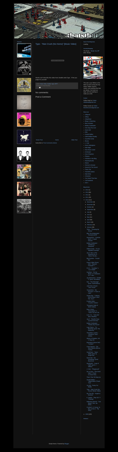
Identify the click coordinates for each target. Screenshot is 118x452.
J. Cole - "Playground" (93, 369)
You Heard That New (91, 178)
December (90, 202)
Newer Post (39, 140)
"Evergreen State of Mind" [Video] (92, 306)
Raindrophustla (89, 160)
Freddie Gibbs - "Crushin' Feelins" (92, 302)
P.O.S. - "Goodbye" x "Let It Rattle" (93, 268)
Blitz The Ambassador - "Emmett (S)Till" (93, 234)
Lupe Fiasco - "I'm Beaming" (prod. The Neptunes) (93, 329)
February (89, 224)
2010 (87, 200)
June (88, 214)
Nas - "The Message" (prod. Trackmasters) (93, 282)
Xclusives (88, 176)
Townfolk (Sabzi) (90, 171)
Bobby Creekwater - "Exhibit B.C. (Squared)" (92, 244)
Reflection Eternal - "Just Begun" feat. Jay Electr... (94, 403)
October (89, 207)
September (90, 209)
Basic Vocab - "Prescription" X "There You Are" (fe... (93, 311)
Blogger (67, 443)
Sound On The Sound (91, 167)
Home (57, 140)
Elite (86, 132)
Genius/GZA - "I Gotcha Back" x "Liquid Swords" (93, 239)
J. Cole (87, 143)
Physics (87, 156)
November (90, 204)
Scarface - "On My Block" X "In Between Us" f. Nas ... (93, 273)
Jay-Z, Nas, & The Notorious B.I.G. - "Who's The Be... (92, 254)
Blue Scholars (89, 123)
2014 (87, 190)
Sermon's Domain (90, 165)
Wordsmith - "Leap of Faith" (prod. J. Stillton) (93, 365)
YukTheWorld (89, 180)
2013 (87, 192)
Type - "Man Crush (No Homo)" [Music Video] (55, 44)
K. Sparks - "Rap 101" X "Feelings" (93, 398)
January (89, 227)
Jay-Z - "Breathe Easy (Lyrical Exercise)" (93, 319)
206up (87, 117)
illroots (87, 141)
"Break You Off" (95, 51)
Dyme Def (88, 130)
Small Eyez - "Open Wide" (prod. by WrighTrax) (92, 353)
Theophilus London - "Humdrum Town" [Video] (92, 334)
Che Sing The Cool (90, 128)
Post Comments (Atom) (50, 143)
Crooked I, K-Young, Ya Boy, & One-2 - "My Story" (93, 409)
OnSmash (88, 152)
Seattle (49, 84)
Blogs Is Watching (90, 121)
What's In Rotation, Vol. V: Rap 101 (93, 339)
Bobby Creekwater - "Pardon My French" (93, 324)
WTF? (56, 84)
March (89, 222)
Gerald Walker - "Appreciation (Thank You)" (93, 381)
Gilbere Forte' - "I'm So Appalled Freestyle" (93, 249)
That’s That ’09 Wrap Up (94, 377)
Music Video (43, 84)
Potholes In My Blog (91, 158)
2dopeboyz (88, 119)
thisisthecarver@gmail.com (91, 107)
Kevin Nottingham (90, 145)
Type (52, 84)
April (88, 219)
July (88, 212)
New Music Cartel (90, 149)
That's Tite (88, 169)
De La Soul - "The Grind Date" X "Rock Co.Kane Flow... (93, 373)
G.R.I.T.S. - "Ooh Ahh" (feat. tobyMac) (93, 315)
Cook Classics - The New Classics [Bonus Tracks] (93, 348)
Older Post (74, 140)
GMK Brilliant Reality (91, 136)
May (88, 217)
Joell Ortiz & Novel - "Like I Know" (92, 286)
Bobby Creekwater (90, 125)
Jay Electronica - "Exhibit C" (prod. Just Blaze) (94, 278)
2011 (87, 197)
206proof (87, 114)
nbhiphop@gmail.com (89, 102)
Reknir (87, 163)
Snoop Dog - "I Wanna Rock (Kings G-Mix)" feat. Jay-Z (93, 297)
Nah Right (88, 147)
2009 (87, 414)
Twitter (95, 100)
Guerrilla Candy (89, 139)
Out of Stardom (89, 154)
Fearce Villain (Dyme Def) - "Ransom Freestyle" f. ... (93, 264)
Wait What (88, 174)
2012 (87, 195)
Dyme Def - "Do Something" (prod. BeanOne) (92, 359)
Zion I (86, 182)
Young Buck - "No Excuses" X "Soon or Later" (93, 291)
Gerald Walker (89, 134)
